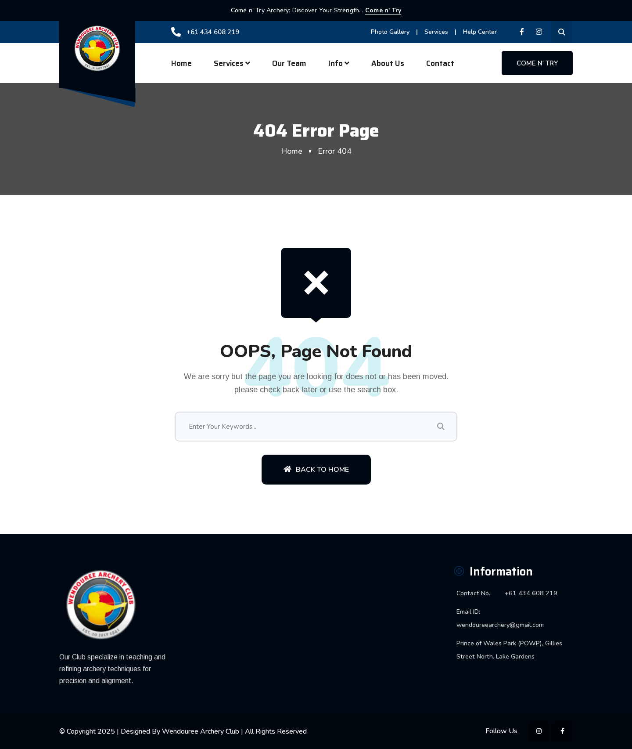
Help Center (480, 32)
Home (181, 63)
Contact (440, 63)
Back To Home (316, 469)
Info (335, 63)
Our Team (289, 63)
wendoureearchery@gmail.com (500, 624)
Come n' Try (383, 10)
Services (436, 32)
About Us (387, 63)
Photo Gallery (390, 32)
